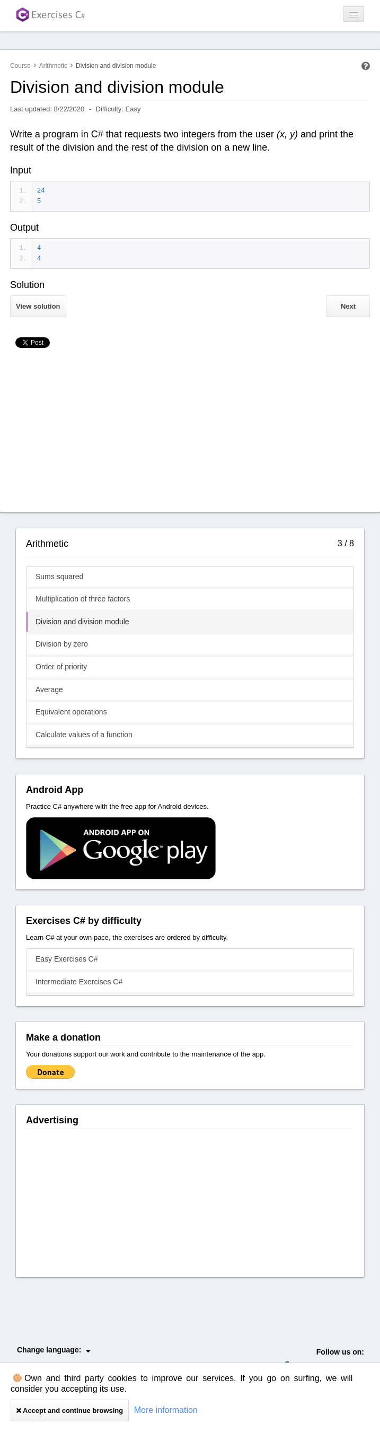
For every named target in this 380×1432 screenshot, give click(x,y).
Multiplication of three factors (83, 599)
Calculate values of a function (84, 734)
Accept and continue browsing (69, 1410)
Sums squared (59, 576)
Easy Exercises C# (67, 959)
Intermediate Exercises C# (79, 981)
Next (348, 306)
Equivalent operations (71, 712)
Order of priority (61, 666)
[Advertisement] (190, 433)
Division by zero (62, 644)
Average (49, 689)
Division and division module (82, 621)
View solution (38, 306)
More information (166, 1409)
